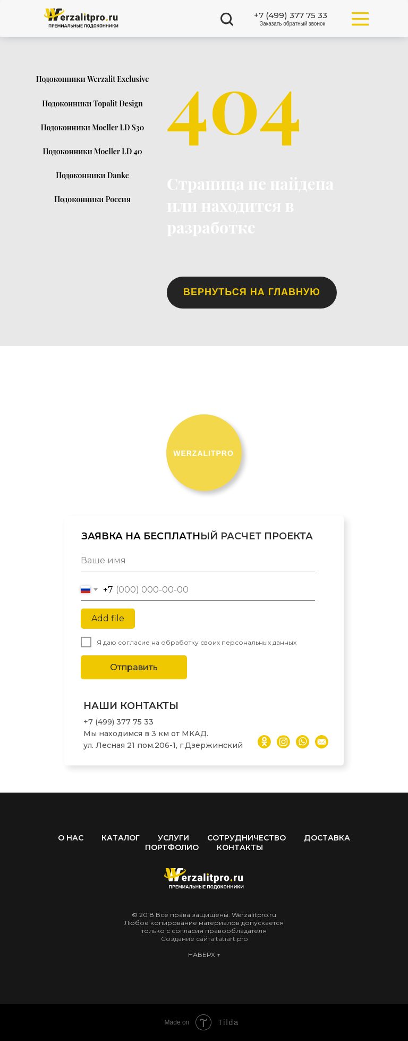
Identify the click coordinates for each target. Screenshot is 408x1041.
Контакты (240, 847)
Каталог (120, 838)
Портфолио (172, 847)
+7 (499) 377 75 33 (118, 722)
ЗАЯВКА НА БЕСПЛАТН (140, 536)
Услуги (173, 838)
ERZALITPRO (203, 453)
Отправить (134, 667)
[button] (292, 24)
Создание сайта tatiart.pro (204, 939)
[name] (198, 560)
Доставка (327, 838)
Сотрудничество (246, 838)
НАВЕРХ (202, 955)
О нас (70, 838)
